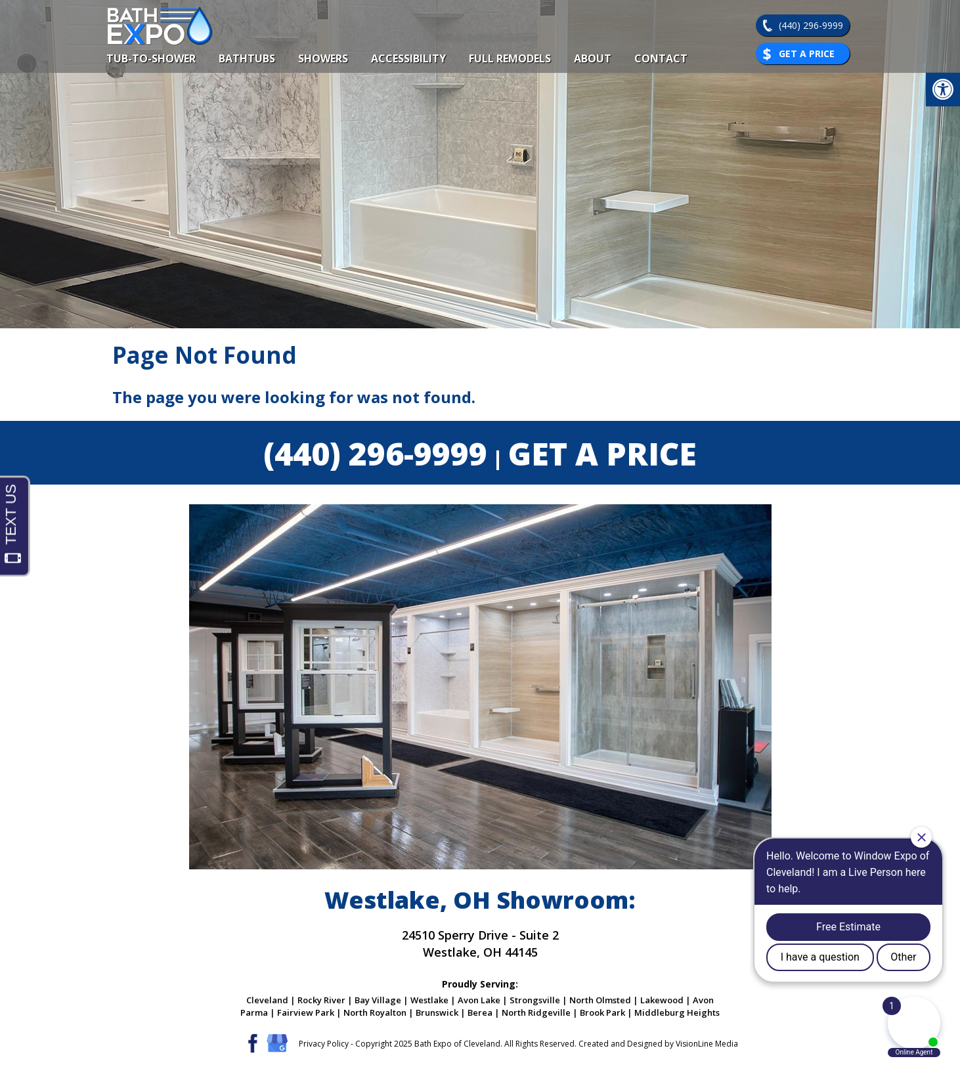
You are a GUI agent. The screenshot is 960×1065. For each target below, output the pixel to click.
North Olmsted (600, 1000)
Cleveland (267, 1000)
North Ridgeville (536, 1012)
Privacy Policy (324, 1043)
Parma (254, 1012)
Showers (323, 58)
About (592, 58)
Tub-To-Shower (151, 58)
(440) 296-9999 (811, 25)
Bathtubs (247, 58)
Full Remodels (510, 58)
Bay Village (378, 1000)
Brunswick (437, 1012)
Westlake (429, 1000)
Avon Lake (479, 1000)
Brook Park (602, 1012)
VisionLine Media (707, 1043)
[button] (943, 89)
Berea (480, 1012)
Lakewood (662, 1000)
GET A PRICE (602, 453)
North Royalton (374, 1012)
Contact (660, 58)
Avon (703, 1000)
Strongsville (535, 1000)
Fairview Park (305, 1012)
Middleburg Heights (677, 1012)
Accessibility (408, 58)
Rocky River (321, 1000)
